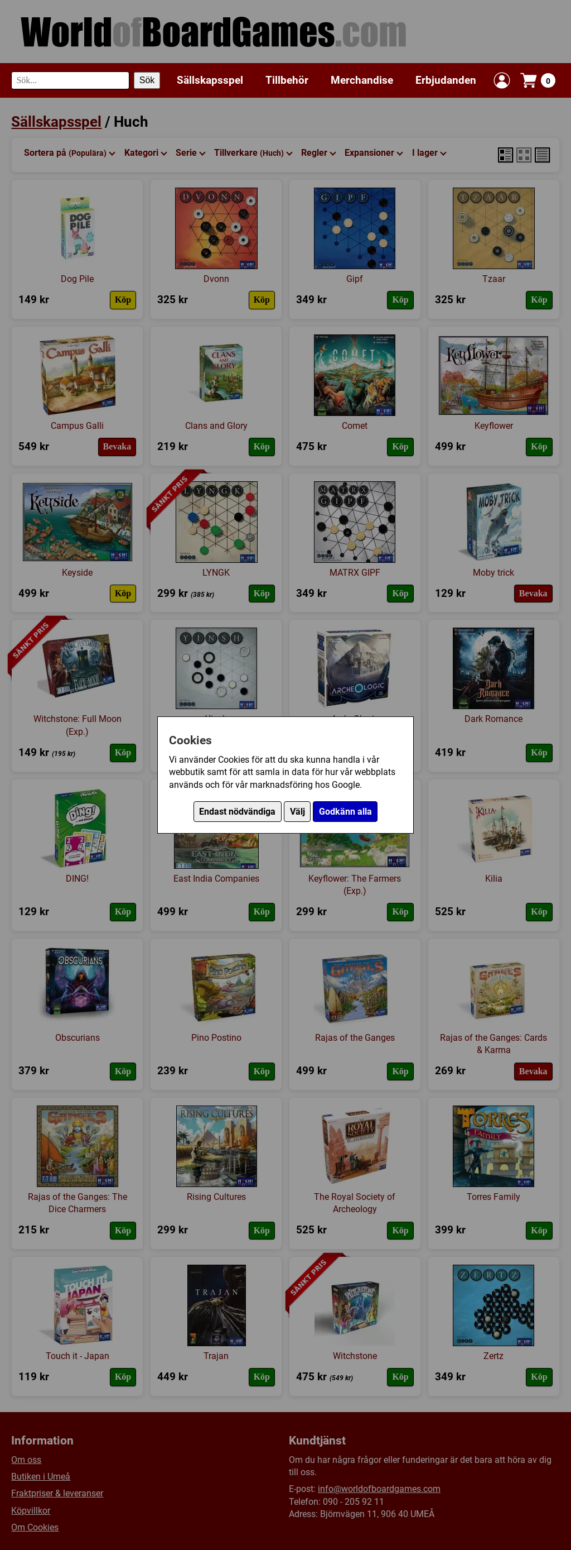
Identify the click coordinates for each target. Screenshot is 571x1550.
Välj (297, 811)
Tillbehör (286, 80)
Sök (147, 80)
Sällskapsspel (210, 80)
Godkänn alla (345, 811)
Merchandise (362, 80)
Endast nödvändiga (237, 811)
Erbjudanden (445, 80)
